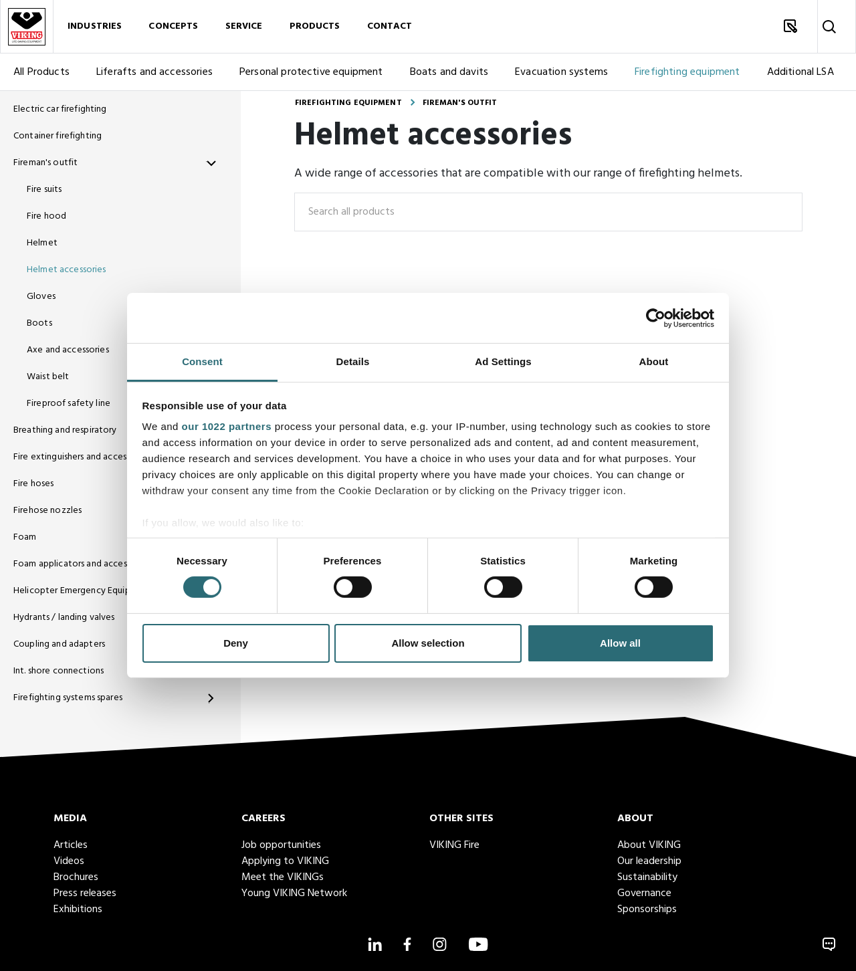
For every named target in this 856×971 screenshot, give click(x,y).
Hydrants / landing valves (64, 617)
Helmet (42, 243)
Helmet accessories (66, 270)
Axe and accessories (68, 350)
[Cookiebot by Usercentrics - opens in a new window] (655, 318)
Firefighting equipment (687, 72)
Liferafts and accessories (154, 72)
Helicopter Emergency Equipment (82, 591)
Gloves (41, 296)
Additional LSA (800, 72)
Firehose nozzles (47, 510)
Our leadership (649, 861)
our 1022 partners (227, 426)
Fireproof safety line (68, 403)
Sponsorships (647, 909)
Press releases (85, 893)
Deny (235, 643)
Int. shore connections (58, 671)
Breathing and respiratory (65, 430)
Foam (25, 537)
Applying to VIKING (285, 861)
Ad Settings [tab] (503, 361)
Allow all (620, 643)
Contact (390, 26)
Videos (69, 861)
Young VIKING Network (294, 893)
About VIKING (649, 845)
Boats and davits (449, 72)
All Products (41, 72)
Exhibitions (78, 909)
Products (315, 26)
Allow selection (427, 643)
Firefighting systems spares (67, 698)
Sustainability (647, 877)
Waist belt (48, 377)
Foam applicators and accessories (81, 564)
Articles (71, 845)
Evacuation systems (561, 72)
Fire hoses (33, 484)
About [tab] (654, 361)
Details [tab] (353, 361)
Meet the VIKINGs (282, 877)
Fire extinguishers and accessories (81, 457)
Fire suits (44, 189)
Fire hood (46, 216)
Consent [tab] (202, 361)
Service (244, 26)
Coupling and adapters (59, 644)
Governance (644, 893)
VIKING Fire (454, 845)
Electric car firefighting (60, 109)
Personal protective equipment (311, 72)
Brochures (76, 877)
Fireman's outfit (45, 163)
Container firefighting (57, 136)
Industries (95, 26)
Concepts (173, 26)
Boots (39, 323)
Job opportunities (281, 845)
